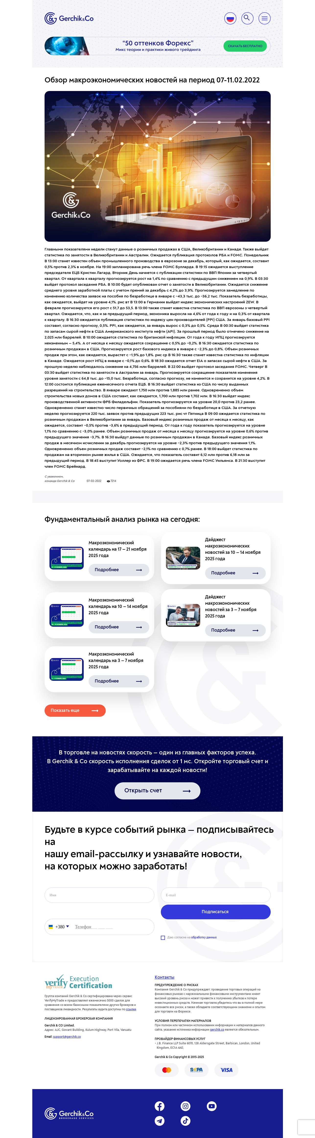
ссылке (131, 1009)
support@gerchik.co (67, 1037)
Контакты (165, 977)
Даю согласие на (192, 937)
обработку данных (204, 937)
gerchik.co (217, 1029)
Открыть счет (143, 791)
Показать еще (65, 710)
